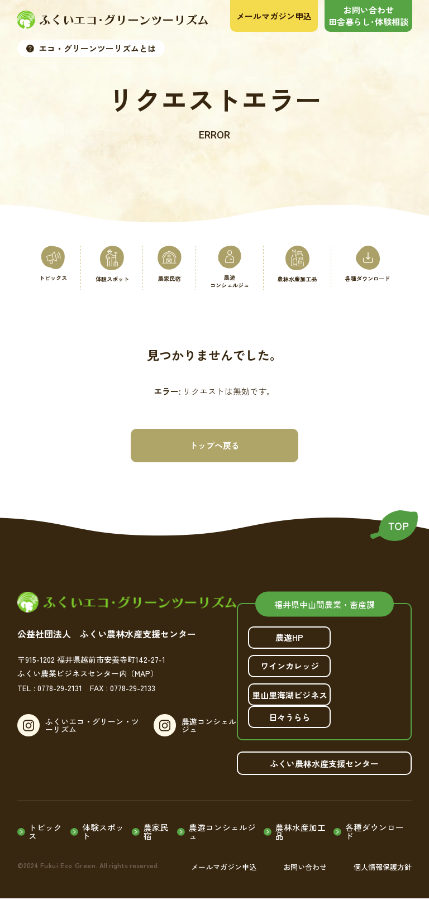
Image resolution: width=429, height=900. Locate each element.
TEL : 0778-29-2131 (49, 687)
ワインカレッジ (295, 666)
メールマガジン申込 (223, 868)
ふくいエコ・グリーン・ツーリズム (92, 725)
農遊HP (295, 637)
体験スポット (104, 833)
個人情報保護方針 (383, 868)
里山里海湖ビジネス (295, 695)
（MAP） (142, 673)
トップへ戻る (214, 445)
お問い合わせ (305, 868)
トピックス (46, 833)
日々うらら (295, 718)
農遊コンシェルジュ (208, 725)
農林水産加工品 (301, 833)
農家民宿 (157, 833)
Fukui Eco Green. (66, 867)
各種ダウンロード (375, 833)
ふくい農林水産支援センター (325, 764)
